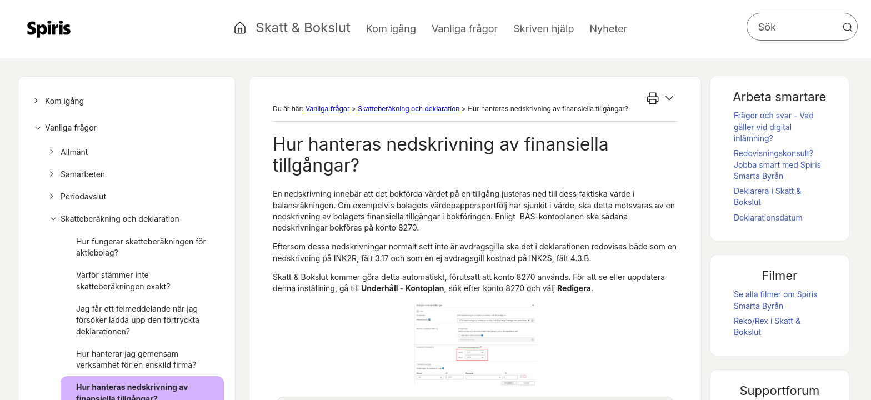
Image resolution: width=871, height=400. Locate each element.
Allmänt (67, 152)
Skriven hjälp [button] (543, 28)
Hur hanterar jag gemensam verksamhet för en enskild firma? (136, 359)
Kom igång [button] (391, 28)
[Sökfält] (802, 27)
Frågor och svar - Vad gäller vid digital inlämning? (774, 127)
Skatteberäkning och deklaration (112, 219)
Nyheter (608, 28)
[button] (848, 27)
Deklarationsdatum (768, 217)
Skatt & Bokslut (303, 27)
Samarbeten (75, 174)
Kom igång (57, 101)
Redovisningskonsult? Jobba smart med (777, 164)
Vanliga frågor (64, 127)
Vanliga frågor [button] (465, 28)
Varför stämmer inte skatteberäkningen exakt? (123, 280)
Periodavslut (76, 197)
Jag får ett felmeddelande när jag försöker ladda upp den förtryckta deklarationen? (137, 320)
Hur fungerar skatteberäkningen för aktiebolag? (141, 247)
